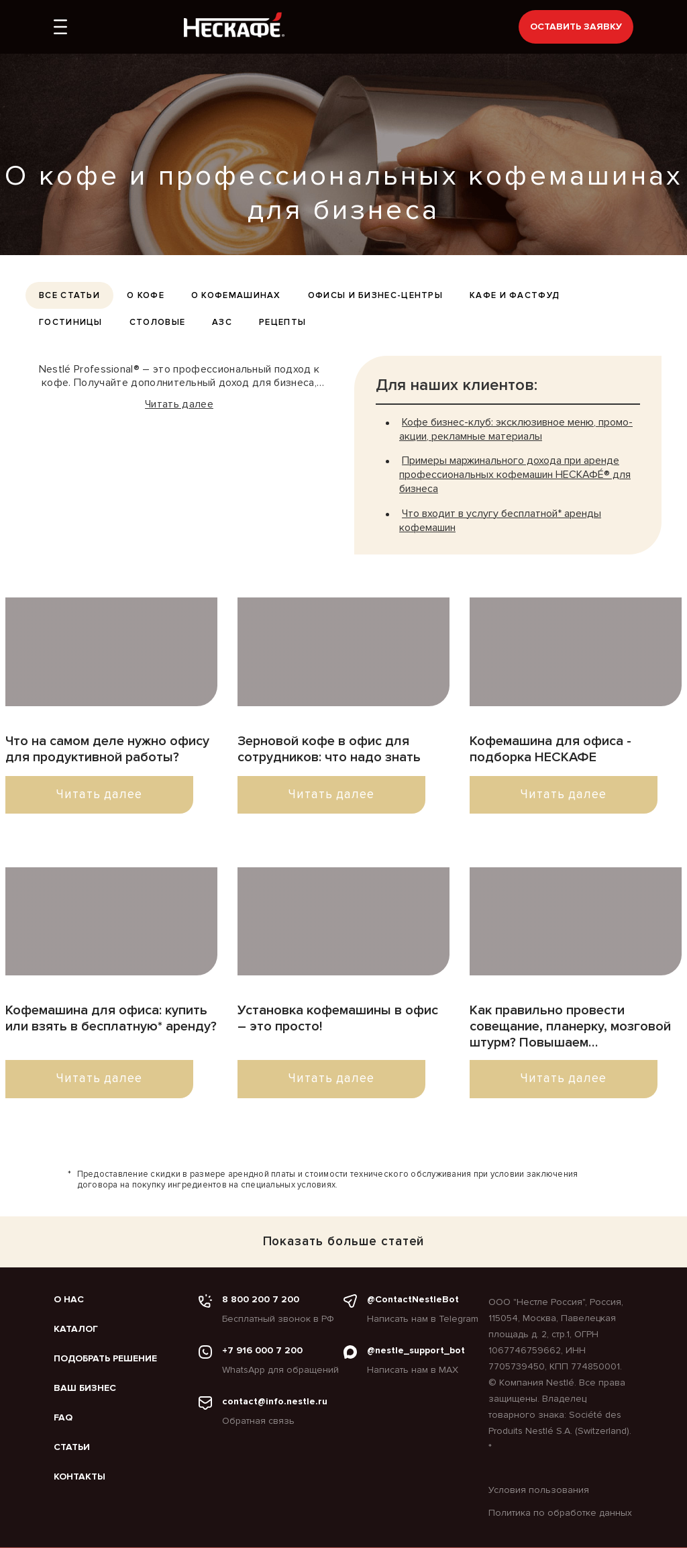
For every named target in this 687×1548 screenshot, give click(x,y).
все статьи (69, 295)
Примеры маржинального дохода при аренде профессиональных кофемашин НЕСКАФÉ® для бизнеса (515, 474)
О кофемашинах (236, 295)
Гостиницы (71, 322)
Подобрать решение (105, 1358)
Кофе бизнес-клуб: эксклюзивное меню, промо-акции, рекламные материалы (516, 429)
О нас (69, 1299)
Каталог (76, 1329)
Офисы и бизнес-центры (375, 295)
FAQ (63, 1417)
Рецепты (282, 322)
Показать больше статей (344, 1241)
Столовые (157, 322)
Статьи (72, 1447)
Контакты (79, 1476)
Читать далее (179, 404)
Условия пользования (538, 1490)
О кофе (145, 295)
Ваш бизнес (85, 1388)
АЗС (222, 322)
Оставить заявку (576, 26)
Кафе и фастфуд (515, 295)
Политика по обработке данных (560, 1512)
